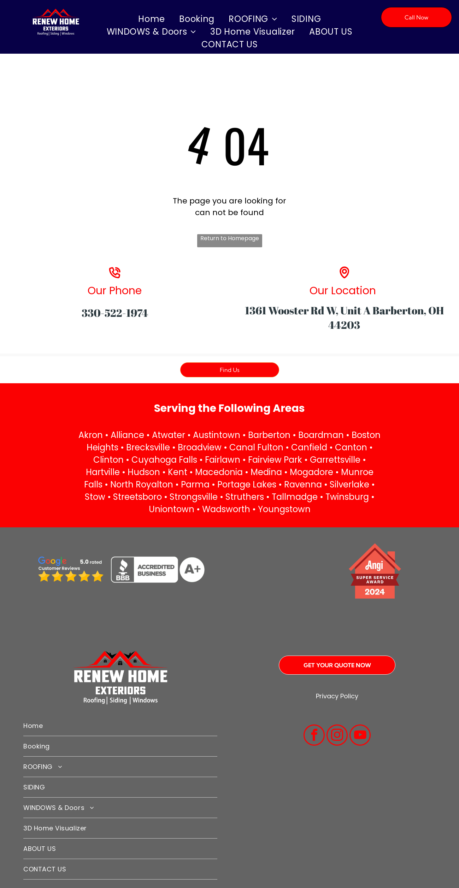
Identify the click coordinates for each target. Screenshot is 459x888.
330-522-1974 (115, 313)
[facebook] (314, 735)
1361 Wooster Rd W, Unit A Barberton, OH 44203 (344, 317)
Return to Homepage (229, 238)
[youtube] (360, 735)
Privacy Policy (337, 696)
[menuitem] (151, 19)
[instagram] (337, 735)
